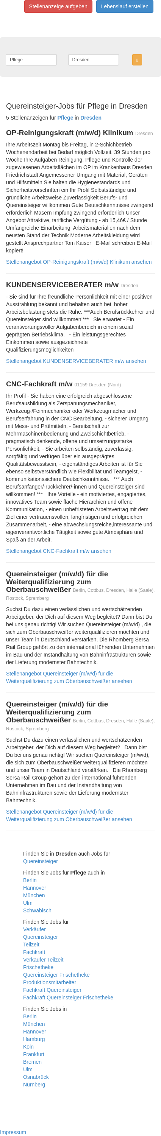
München (34, 895)
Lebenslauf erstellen (124, 6)
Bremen (32, 1062)
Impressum (13, 1132)
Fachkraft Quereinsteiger (52, 990)
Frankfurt (33, 1054)
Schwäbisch (37, 910)
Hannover (34, 888)
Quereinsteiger (40, 861)
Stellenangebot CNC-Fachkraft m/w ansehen (58, 551)
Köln (28, 1047)
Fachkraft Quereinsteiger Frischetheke (68, 997)
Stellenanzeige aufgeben (58, 6)
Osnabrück (36, 1077)
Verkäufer (34, 929)
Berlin (30, 880)
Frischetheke (38, 967)
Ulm (28, 903)
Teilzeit (31, 944)
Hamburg (34, 1039)
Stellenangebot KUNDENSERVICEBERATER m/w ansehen (76, 361)
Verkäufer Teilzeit (43, 960)
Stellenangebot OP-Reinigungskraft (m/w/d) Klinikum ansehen (79, 262)
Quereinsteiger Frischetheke (56, 975)
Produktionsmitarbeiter (49, 982)
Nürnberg (34, 1085)
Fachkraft (34, 952)
